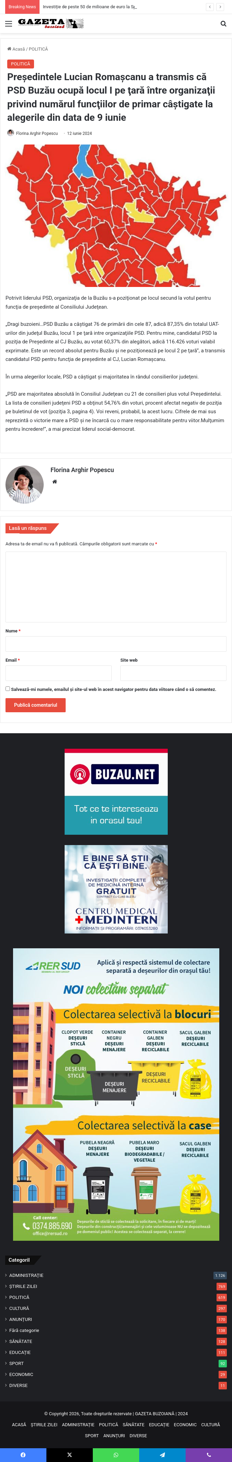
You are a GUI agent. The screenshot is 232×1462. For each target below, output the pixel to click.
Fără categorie (24, 1330)
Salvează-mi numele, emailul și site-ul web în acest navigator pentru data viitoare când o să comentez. (113, 689)
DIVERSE (18, 1385)
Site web (128, 660)
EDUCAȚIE (20, 1352)
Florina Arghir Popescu (37, 133)
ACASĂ (19, 1424)
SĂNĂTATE (20, 1341)
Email (12, 660)
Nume (13, 630)
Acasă (16, 49)
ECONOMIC (21, 1374)
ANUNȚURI (20, 1319)
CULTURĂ (19, 1308)
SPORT (16, 1363)
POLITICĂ (38, 49)
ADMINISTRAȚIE (26, 1275)
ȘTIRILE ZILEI (23, 1286)
